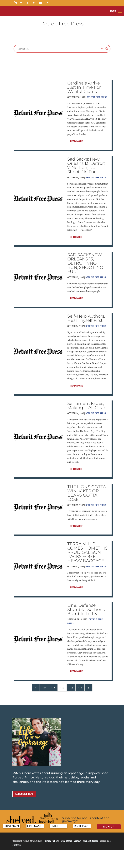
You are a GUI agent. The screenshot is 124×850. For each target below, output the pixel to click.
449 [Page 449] (44, 685)
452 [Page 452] (71, 685)
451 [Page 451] (62, 685)
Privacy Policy (51, 838)
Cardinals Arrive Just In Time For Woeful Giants (84, 84)
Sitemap (94, 838)
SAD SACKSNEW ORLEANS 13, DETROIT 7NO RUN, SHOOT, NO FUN (85, 260)
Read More (76, 138)
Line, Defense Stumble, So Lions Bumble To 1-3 (86, 607)
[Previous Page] (36, 685)
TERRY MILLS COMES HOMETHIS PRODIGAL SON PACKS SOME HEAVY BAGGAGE (87, 550)
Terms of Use (65, 838)
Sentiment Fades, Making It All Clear (86, 402)
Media (86, 838)
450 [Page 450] (53, 685)
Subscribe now (24, 791)
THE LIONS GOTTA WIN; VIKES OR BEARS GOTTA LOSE (86, 490)
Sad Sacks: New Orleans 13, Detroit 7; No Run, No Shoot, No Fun (86, 163)
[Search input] (58, 46)
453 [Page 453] (80, 685)
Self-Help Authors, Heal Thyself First (86, 315)
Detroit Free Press (97, 94)
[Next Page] (88, 685)
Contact (77, 838)
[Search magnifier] (106, 46)
